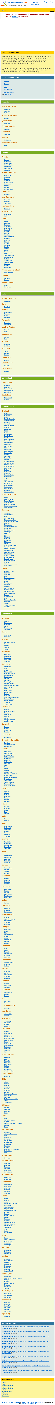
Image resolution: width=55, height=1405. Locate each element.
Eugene (6, 1122)
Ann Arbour (7, 929)
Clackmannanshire (10, 520)
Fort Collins (7, 714)
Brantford (7, 225)
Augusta (6, 794)
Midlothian (7, 542)
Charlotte (7, 1061)
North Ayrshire (8, 547)
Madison (6, 1309)
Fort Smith (7, 656)
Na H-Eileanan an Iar (10, 545)
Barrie (6, 221)
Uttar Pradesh (8, 363)
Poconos (7, 1146)
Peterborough (8, 252)
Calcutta (6, 371)
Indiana (5, 839)
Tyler (5, 1229)
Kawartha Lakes (9, 236)
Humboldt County (9, 673)
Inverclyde (7, 540)
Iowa (4, 851)
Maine (4, 900)
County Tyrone (8, 507)
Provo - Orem (8, 1241)
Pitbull (4, 1390)
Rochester (7, 955)
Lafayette (7, 892)
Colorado (6, 707)
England (5, 411)
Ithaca (6, 1042)
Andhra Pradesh (9, 299)
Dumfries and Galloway (11, 521)
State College (8, 1151)
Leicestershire (8, 451)
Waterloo (7, 264)
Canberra (7, 109)
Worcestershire (9, 492)
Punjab (5, 341)
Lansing (6, 941)
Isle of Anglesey (9, 588)
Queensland (7, 121)
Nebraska (6, 990)
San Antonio (8, 1226)
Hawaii (4, 804)
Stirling (6, 562)
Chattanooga (8, 1184)
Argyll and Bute (9, 518)
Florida (5, 749)
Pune (5, 339)
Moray (6, 543)
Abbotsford (7, 175)
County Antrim (8, 499)
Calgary (6, 160)
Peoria (6, 833)
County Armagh (9, 501)
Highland (7, 538)
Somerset (7, 473)
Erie (5, 1135)
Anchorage (7, 635)
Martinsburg (8, 1295)
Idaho (4, 816)
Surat (6, 315)
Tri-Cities (7, 1193)
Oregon (5, 1115)
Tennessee (6, 1182)
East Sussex (8, 434)
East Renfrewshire (9, 530)
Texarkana (7, 661)
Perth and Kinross (9, 552)
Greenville (7, 1168)
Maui (5, 812)
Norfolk (6, 243)
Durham (6, 231)
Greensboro (7, 1064)
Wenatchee (7, 1286)
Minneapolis (8, 953)
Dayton (6, 1092)
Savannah (7, 799)
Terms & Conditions (37, 1402)
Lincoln (6, 994)
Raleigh (6, 1067)
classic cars (5, 1396)
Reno (5, 1003)
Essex (6, 437)
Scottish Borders (9, 555)
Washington (7, 746)
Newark (6, 1015)
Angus (6, 516)
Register (46, 2)
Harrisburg (7, 1137)
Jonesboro (7, 658)
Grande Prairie (8, 165)
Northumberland (9, 465)
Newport (6, 595)
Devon (6, 431)
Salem (6, 1127)
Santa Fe (7, 1026)
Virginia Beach (8, 1271)
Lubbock (7, 1220)
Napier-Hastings (9, 389)
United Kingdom (9, 92)
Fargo (6, 950)
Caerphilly (7, 574)
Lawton (6, 1108)
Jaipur (6, 351)
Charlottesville (8, 1261)
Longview (7, 1219)
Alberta (5, 157)
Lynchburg (7, 1266)
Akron (6, 1082)
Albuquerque (8, 1021)
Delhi (4, 304)
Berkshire (7, 415)
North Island (7, 383)
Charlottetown (8, 272)
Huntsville (7, 624)
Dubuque (7, 859)
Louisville (7, 883)
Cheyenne (7, 1316)
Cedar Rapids (8, 855)
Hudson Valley (8, 1040)
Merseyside (7, 458)
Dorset (6, 432)
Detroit (6, 931)
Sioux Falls (7, 1179)
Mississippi (6, 960)
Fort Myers (7, 758)
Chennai (6, 360)
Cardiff (6, 576)
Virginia (5, 1256)
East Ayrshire (8, 525)
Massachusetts (8, 914)
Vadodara (7, 317)
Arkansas (6, 652)
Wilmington (7, 737)
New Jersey (7, 1011)
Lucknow (7, 366)
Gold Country (8, 672)
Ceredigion (7, 579)
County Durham (9, 425)
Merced (6, 678)
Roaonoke (7, 1269)
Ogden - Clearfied (9, 1239)
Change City (35, 5)
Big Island (7, 807)
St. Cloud (7, 957)
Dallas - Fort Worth (10, 1210)
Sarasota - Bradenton (10, 777)
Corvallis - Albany (9, 1120)
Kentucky (6, 876)
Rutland (6, 470)
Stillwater (7, 1111)
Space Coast (8, 779)
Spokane (7, 1285)
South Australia (8, 126)
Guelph (6, 233)
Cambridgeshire (9, 420)
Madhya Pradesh (9, 327)
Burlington (7, 1252)
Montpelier (7, 1253)
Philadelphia (8, 1142)
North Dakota (7, 1074)
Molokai (6, 813)
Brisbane (7, 123)
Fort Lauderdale (9, 757)
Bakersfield (7, 666)
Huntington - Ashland (10, 1094)
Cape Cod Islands (9, 919)
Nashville (7, 1191)
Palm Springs (8, 687)
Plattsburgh (7, 1047)
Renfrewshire (8, 554)
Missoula (7, 987)
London (6, 242)
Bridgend (7, 573)
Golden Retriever (7, 1391)
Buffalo (6, 1035)
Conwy (6, 581)
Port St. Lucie (8, 775)
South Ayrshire (8, 559)
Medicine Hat (8, 168)
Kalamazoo (7, 940)
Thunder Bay (8, 260)
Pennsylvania (7, 1129)
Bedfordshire (8, 414)
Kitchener (7, 240)
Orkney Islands (8, 550)
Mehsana (7, 314)
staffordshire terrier (8, 1385)
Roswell (6, 1024)
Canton (6, 1085)
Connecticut (7, 724)
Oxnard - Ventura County (11, 685)
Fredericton (7, 200)
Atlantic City (8, 1014)
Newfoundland (8, 206)
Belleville (7, 223)
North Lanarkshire (9, 548)
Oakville (6, 247)
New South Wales (9, 106)
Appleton (7, 1302)
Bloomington (8, 826)
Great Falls (7, 985)
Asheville (7, 1057)
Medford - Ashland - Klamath (13, 1123)
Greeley (6, 716)
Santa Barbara (8, 700)
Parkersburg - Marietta (11, 1099)
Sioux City (7, 862)
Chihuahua (5, 1393)
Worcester (7, 924)
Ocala (6, 768)
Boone (6, 1059)
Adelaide (7, 129)
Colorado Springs (9, 711)
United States (8, 94)
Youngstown (8, 1102)
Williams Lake (8, 189)
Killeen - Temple (9, 1215)
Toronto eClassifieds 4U (29, 1403)
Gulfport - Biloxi (9, 962)
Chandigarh (7, 344)
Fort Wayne (7, 843)
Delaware (6, 735)
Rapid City (7, 1177)
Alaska (5, 632)
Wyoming (6, 1314)
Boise (6, 819)
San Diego (7, 695)
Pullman (6, 1281)
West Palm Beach (9, 785)
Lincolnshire (8, 453)
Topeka (6, 871)
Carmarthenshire (9, 578)
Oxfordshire (7, 468)
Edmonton (7, 161)
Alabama (5, 618)
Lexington (7, 882)
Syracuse (7, 1050)
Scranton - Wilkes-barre (11, 1149)
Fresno (6, 670)
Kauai (6, 810)
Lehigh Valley (8, 1141)
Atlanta (6, 793)
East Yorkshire (8, 436)
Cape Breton (8, 214)
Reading (6, 1147)
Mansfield (7, 1097)
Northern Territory (9, 115)
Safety (18, 1402)
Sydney (6, 113)
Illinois (4, 823)
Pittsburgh (7, 1144)
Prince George (8, 182)
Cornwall (7, 230)
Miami (6, 765)
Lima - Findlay (8, 1095)
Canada (6, 84)
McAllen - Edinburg (10, 1222)
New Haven (7, 730)
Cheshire (7, 422)
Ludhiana (7, 346)
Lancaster (7, 1139)
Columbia (7, 971)
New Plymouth (8, 390)
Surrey (6, 480)
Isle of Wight (8, 446)
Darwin (6, 118)
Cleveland (7, 1089)
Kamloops (7, 177)
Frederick (7, 910)
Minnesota (6, 946)
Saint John (7, 203)
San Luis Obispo (9, 699)
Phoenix (6, 644)
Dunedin (6, 399)
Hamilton (7, 235)
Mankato (6, 952)
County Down (8, 502)
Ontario (5, 219)
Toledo (6, 1100)
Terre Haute (7, 848)
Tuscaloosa (7, 629)
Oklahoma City (8, 1109)
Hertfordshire (8, 444)
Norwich (6, 732)
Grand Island (8, 992)
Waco (6, 1231)
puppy (4, 1382)
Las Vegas (7, 1001)
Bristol (6, 417)
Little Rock (7, 659)
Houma (6, 891)
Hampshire (7, 441)
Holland (6, 936)
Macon (6, 798)
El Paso (6, 1212)
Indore (6, 331)
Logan (6, 1238)
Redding (6, 689)
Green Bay (7, 1306)
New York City (8, 1045)
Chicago (6, 831)
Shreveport (7, 897)
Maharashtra (7, 334)
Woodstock (7, 267)
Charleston (7, 1163)
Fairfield (6, 727)
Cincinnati (7, 1087)
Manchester (7, 456)
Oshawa (6, 248)
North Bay (7, 245)
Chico (6, 668)
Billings (6, 983)
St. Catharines (8, 257)
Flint (5, 933)
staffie (3, 1384)
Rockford (7, 834)
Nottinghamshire (9, 466)
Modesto (6, 680)
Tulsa (5, 1113)
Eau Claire (7, 1304)
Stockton (7, 702)
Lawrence (7, 869)
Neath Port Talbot (9, 593)
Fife (5, 535)
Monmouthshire (9, 591)
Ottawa (6, 250)
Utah (4, 1235)
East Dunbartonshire (10, 526)
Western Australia (9, 143)
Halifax (6, 216)
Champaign (7, 829)
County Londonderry (10, 506)
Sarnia (6, 253)
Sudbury (6, 259)
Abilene (6, 1198)
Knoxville (7, 1188)
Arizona (5, 639)
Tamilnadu (6, 357)
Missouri (5, 968)
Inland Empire (8, 675)
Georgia (5, 788)
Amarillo (6, 1200)
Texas (4, 1196)
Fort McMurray (8, 163)
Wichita (6, 873)
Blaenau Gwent (9, 571)
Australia (6, 81)
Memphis (7, 1190)
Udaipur (6, 355)
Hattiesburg (7, 964)
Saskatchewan (8, 282)
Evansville (7, 842)
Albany (6, 1031)
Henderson (7, 880)
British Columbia (9, 173)
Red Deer (7, 170)
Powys (6, 598)
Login (52, 2)
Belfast (6, 497)
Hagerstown (8, 912)
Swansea (7, 601)
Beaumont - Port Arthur (11, 1203)
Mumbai (6, 337)
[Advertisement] (27, 35)
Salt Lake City (8, 1243)
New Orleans (8, 896)
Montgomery (8, 628)
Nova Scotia (7, 211)
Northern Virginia (9, 744)
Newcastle (7, 111)
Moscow (6, 820)
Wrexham (7, 607)
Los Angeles (8, 677)
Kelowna (6, 179)
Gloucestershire (9, 439)
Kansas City (8, 868)
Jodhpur (6, 353)
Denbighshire (8, 583)
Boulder (6, 709)
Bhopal (6, 330)
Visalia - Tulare (8, 704)
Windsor (6, 265)
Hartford (6, 728)
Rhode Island (7, 1155)
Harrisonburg (8, 1264)
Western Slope (8, 721)
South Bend (7, 847)
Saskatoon (7, 287)
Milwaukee (7, 1311)
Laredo (6, 1217)
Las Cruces (7, 1023)
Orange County (9, 683)
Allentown (7, 1132)
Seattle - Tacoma (9, 1283)
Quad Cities (7, 861)
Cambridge (7, 226)
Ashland (6, 878)
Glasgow (7, 537)
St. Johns (7, 209)
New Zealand (8, 89)
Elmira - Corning (9, 1038)
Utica (5, 1052)
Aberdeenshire (8, 515)
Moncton (7, 201)
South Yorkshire (9, 475)
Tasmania (6, 132)
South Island (7, 395)
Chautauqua (8, 1037)
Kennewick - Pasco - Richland (13, 1278)
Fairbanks (7, 637)
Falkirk (6, 533)
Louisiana (6, 886)
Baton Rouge (8, 889)
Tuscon (6, 647)
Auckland (7, 385)
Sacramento (8, 692)
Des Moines (7, 857)
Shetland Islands (9, 557)
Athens (6, 791)
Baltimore (7, 908)
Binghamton (8, 1033)
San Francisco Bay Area (11, 697)
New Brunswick (8, 197)
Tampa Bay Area (9, 782)
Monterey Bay (8, 682)
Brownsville (7, 1205)
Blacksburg (7, 1259)
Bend (5, 1118)
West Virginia (7, 1291)
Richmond (7, 1267)
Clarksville (7, 1186)
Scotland (5, 510)
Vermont (5, 1247)
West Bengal (7, 368)
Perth (6, 145)
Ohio (4, 1079)
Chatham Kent (8, 228)
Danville (6, 1262)
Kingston (7, 238)
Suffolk (6, 478)
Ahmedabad (8, 312)
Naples (6, 767)
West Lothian (8, 565)
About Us (4, 1402)
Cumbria (6, 427)
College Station (9, 1207)
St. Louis (7, 978)
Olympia (6, 1280)
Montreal (7, 278)
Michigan (5, 927)
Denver (6, 713)
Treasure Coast (9, 784)
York (5, 1152)
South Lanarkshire (9, 560)
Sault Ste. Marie (9, 255)
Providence (7, 1158)
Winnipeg (7, 194)
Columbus (7, 796)
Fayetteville (7, 654)
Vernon (6, 185)
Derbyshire (7, 429)
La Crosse (7, 1307)
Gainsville (7, 760)
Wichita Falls (8, 1232)
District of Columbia (10, 740)
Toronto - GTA (8, 262)
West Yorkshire (8, 488)
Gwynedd (7, 586)
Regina (6, 285)
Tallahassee (7, 780)
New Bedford (8, 921)
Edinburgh (7, 531)
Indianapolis (8, 845)
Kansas (5, 865)
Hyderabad (7, 301)
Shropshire (7, 471)
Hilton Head (7, 1170)
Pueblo (6, 718)
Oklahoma (6, 1105)
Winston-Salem (9, 1071)
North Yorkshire (9, 461)
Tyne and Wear (8, 482)
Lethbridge (7, 166)
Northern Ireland (9, 495)
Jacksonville (8, 762)
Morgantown (8, 1297)
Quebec (5, 275)
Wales (4, 568)
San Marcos (7, 1227)
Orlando (6, 770)
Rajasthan (6, 349)
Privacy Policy (25, 1402)
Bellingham (7, 1276)
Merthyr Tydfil (8, 590)
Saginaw (6, 943)
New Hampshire (8, 1006)
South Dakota (7, 1175)
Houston (6, 1214)
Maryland (7, 743)
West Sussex (8, 487)
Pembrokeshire (9, 596)
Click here (15, 17)
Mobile (6, 626)
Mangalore (7, 324)
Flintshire (7, 584)
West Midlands (8, 485)
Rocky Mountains (9, 720)
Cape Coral (7, 751)
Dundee (6, 523)
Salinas (6, 694)
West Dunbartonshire (10, 564)
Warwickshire (8, 483)
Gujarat (5, 309)
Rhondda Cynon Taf (10, 600)
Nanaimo (7, 180)
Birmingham (8, 623)
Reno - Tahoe (8, 690)
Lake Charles (8, 894)
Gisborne (7, 387)
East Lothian (8, 528)
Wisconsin (6, 1300)
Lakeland (7, 763)
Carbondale (7, 828)
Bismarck (7, 1076)
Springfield (7, 836)
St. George (7, 1245)
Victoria (5, 137)
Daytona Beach (9, 753)
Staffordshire (8, 476)
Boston (6, 917)
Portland (6, 903)
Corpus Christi (8, 1209)
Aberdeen (7, 513)
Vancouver (7, 184)
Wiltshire (7, 490)
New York (6, 1029)
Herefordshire (8, 442)
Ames (6, 854)
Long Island (7, 1043)
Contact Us (11, 1402)
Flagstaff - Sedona (9, 642)
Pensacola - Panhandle (11, 774)
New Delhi (7, 307)
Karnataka (6, 320)
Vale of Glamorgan (9, 605)
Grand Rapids (8, 934)
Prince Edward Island (11, 270)
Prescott (6, 645)
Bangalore (7, 323)
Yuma (6, 649)
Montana (5, 981)
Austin (6, 1202)
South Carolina (8, 1161)
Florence (7, 1167)
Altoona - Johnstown (10, 1134)
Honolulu (7, 808)
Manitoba (6, 192)
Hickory (6, 1066)
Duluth (6, 948)
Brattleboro (7, 1250)
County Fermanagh (10, 504)
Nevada (5, 999)
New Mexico (7, 1018)
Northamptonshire (9, 463)
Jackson (6, 938)
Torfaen (6, 603)
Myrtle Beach (8, 1172)
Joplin (6, 973)
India (5, 87)
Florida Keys (8, 755)
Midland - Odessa (9, 1224)
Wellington (7, 392)
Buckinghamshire (9, 419)
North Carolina (8, 1055)
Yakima (6, 1288)
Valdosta (6, 801)
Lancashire (7, 449)
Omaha (6, 996)
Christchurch (8, 398)
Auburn (6, 621)
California (6, 664)
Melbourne (7, 140)
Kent (5, 448)
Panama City (8, 772)
